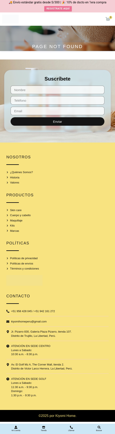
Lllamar (71, 430)
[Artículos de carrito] (109, 19)
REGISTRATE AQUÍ (57, 8)
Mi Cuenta (16, 430)
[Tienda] (43, 427)
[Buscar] (99, 427)
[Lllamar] (71, 427)
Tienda (44, 430)
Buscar (99, 430)
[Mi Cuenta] (15, 427)
